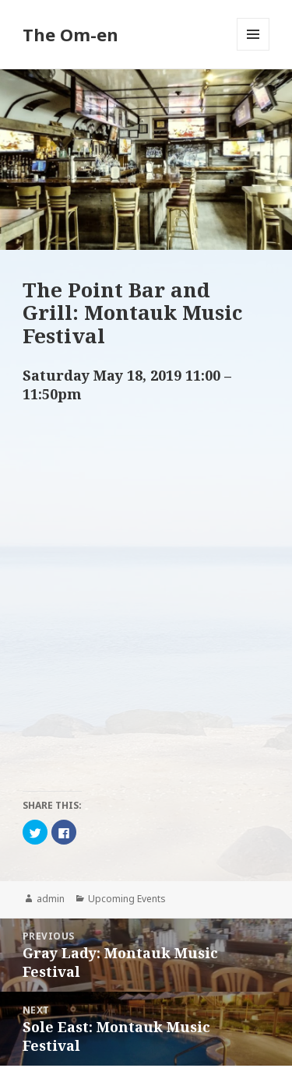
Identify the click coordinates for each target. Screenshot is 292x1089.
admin (51, 898)
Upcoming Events (127, 898)
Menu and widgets (253, 50)
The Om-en (70, 34)
